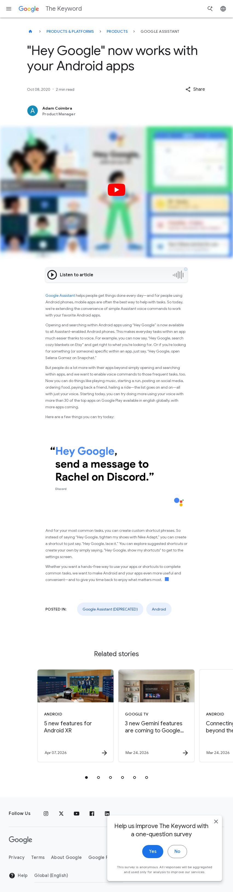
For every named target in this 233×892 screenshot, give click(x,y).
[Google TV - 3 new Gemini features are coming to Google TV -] (156, 716)
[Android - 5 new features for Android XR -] (75, 716)
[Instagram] (46, 813)
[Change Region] (78, 875)
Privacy (17, 857)
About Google (66, 857)
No (177, 851)
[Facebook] (91, 813)
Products (117, 31)
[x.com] (61, 813)
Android (159, 609)
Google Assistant (60, 295)
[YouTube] (76, 813)
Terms (38, 857)
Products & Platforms (70, 31)
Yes (152, 851)
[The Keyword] (30, 31)
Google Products (106, 857)
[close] (216, 821)
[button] (195, 89)
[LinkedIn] (107, 813)
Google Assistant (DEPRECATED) (110, 609)
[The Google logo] (20, 840)
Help (18, 875)
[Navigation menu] (8, 8)
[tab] (86, 777)
